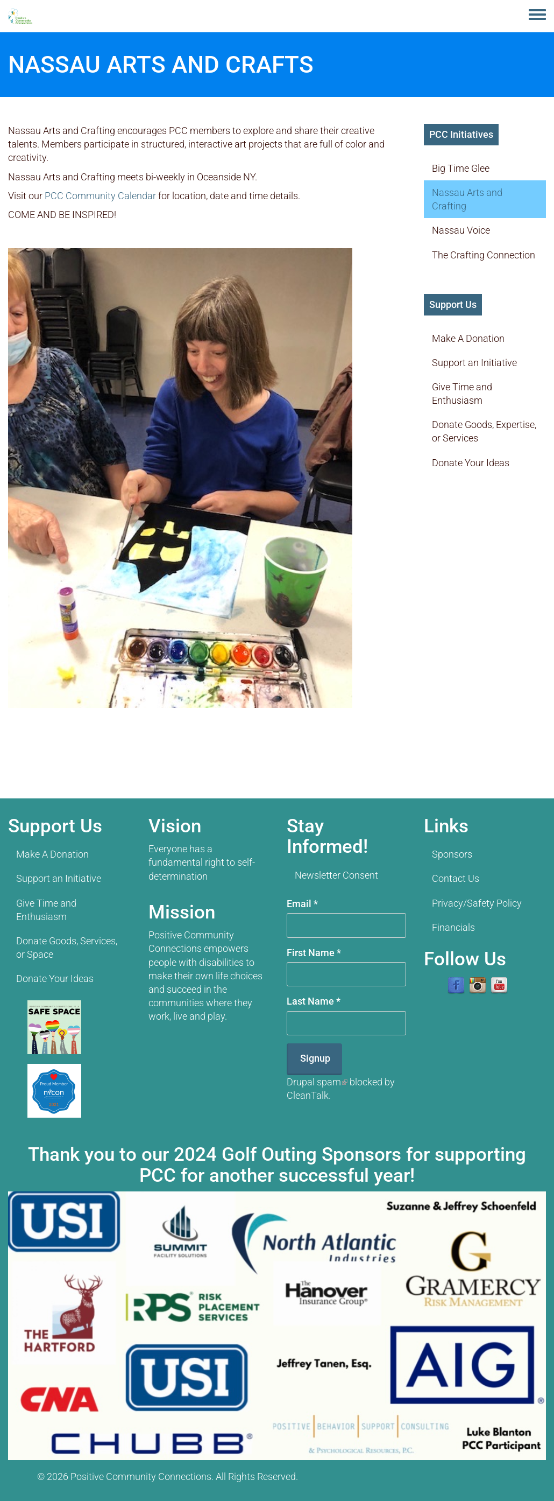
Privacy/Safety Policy (477, 903)
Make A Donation (468, 338)
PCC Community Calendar (100, 195)
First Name (314, 952)
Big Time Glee (460, 168)
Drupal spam (317, 1082)
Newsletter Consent (336, 875)
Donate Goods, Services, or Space (66, 947)
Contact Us (455, 878)
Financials (453, 927)
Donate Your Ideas (470, 462)
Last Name (313, 1001)
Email (302, 903)
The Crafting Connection (483, 255)
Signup (315, 1058)
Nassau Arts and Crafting (467, 199)
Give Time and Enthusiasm (462, 393)
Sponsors (452, 854)
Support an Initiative (474, 362)
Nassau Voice (461, 230)
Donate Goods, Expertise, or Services (484, 431)
